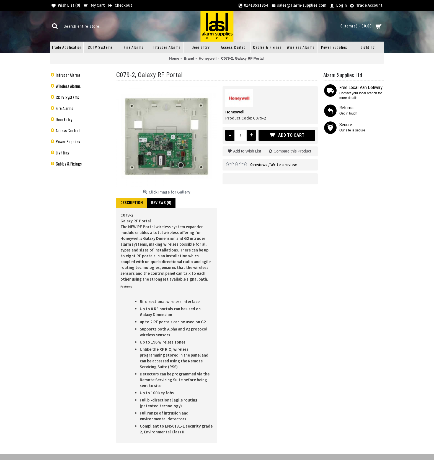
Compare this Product (292, 151)
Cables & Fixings (69, 164)
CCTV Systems (67, 97)
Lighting (62, 152)
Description (131, 202)
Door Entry (64, 119)
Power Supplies (68, 141)
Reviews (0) (161, 202)
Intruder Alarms (68, 75)
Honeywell (234, 112)
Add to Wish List (247, 151)
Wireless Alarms (68, 86)
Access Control (67, 130)
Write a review (283, 164)
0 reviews (258, 164)
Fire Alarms (64, 108)
